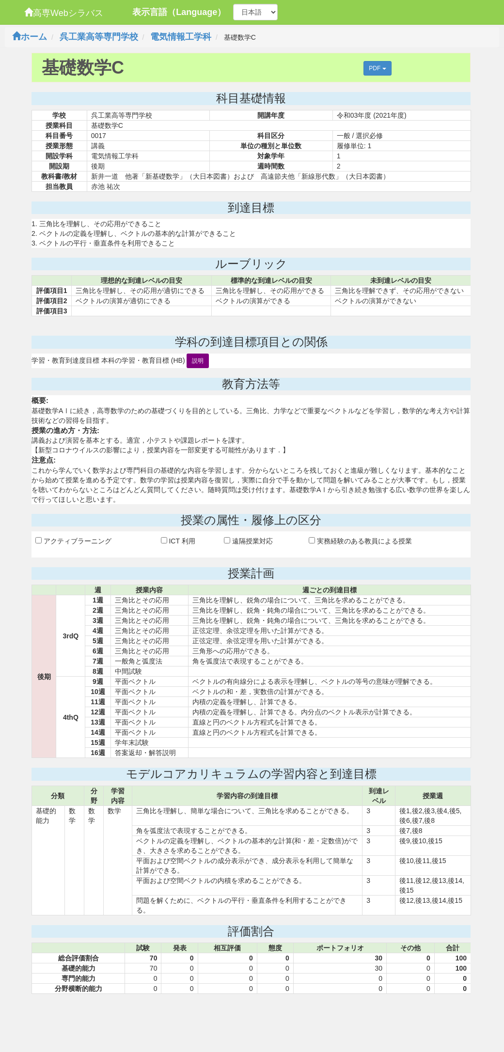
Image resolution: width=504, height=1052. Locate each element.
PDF (377, 68)
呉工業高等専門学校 (99, 37)
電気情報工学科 (180, 37)
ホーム (29, 37)
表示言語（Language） (179, 12)
